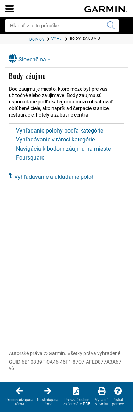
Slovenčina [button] (27, 58)
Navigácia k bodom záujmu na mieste (63, 148)
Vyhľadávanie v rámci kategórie (55, 139)
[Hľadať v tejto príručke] (62, 25)
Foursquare (30, 157)
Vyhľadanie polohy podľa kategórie (59, 130)
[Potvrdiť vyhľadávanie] (110, 25)
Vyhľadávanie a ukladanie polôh (54, 176)
